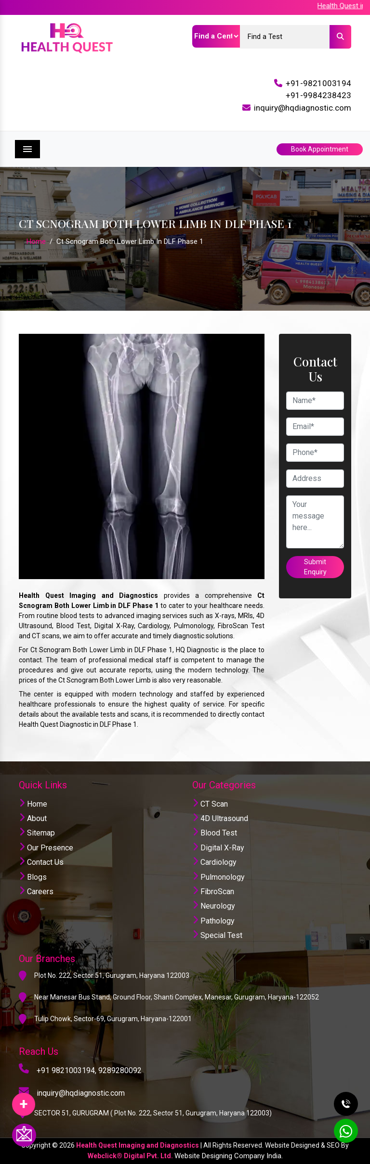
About (33, 818)
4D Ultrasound (220, 818)
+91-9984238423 (318, 95)
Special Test (217, 935)
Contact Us (41, 862)
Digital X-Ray (218, 847)
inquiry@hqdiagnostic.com (302, 108)
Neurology (213, 906)
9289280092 (120, 1070)
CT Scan (210, 804)
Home (36, 241)
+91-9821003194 (318, 83)
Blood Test (214, 832)
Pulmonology (218, 877)
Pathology (213, 920)
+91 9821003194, (66, 1070)
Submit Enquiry (315, 567)
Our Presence (46, 847)
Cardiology (214, 862)
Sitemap (37, 832)
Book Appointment (319, 149)
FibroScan (213, 891)
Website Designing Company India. (228, 1155)
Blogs (33, 877)
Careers (36, 891)
